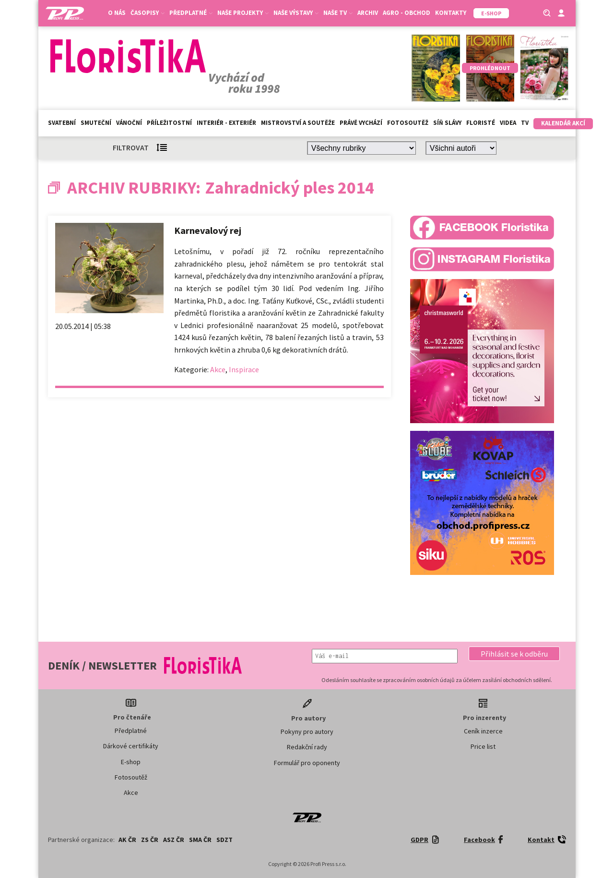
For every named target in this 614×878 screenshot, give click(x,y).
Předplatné (191, 13)
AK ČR (127, 839)
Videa (508, 123)
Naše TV (338, 13)
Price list (483, 746)
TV (525, 123)
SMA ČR (200, 839)
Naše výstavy (296, 13)
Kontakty (450, 13)
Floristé (480, 123)
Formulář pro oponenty (307, 762)
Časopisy (147, 13)
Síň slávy (447, 123)
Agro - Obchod (406, 13)
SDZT (224, 839)
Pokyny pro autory (307, 731)
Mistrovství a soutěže (298, 123)
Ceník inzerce (483, 731)
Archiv (367, 13)
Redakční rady (307, 747)
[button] (514, 653)
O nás (117, 13)
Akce (217, 369)
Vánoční (129, 123)
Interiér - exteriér (226, 123)
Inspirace (244, 369)
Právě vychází (361, 123)
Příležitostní (169, 123)
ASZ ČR (173, 839)
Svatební (62, 123)
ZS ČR (149, 839)
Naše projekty (243, 13)
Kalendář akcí (563, 123)
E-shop (131, 761)
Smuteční (96, 123)
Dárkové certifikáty (130, 746)
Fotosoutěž (407, 123)
